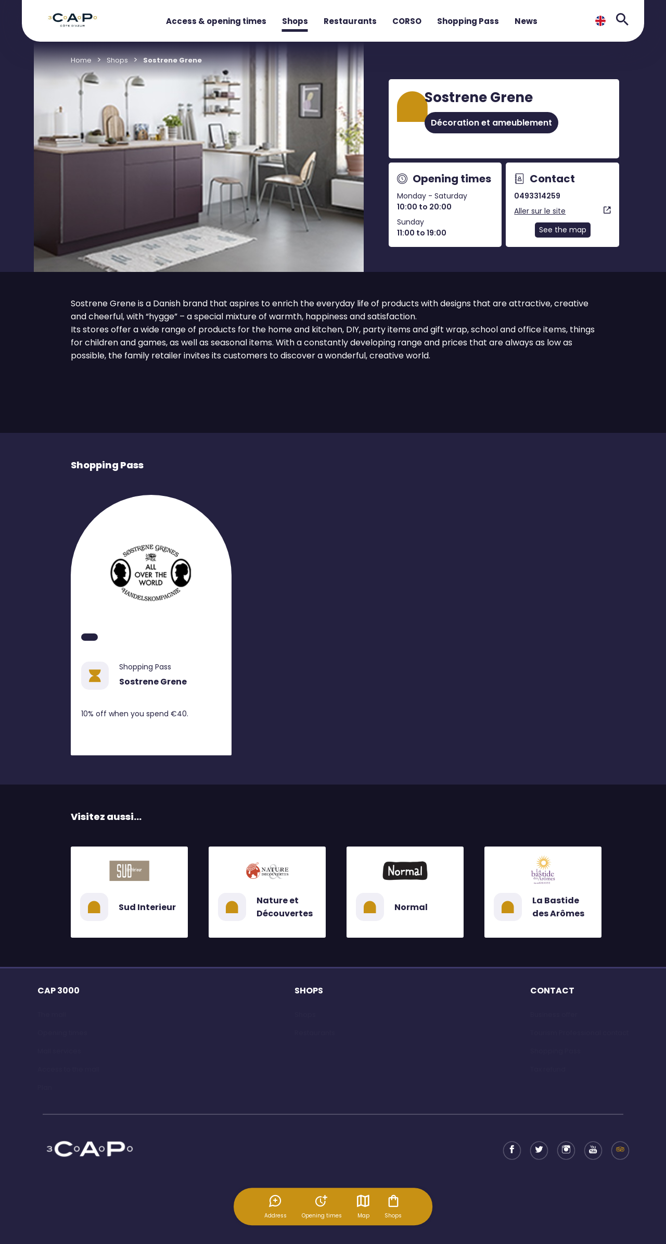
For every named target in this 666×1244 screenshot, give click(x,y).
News (526, 21)
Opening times (62, 1033)
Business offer (554, 1014)
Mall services (59, 1051)
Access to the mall (68, 1069)
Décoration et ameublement (491, 123)
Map (363, 1206)
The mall (51, 1014)
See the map (562, 230)
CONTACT (552, 991)
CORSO (406, 21)
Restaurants (350, 21)
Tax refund (548, 1069)
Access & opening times (216, 21)
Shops (295, 21)
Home (81, 60)
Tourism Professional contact (579, 1033)
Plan (44, 1087)
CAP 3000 (58, 991)
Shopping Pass (468, 21)
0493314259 (537, 196)
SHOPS (308, 991)
